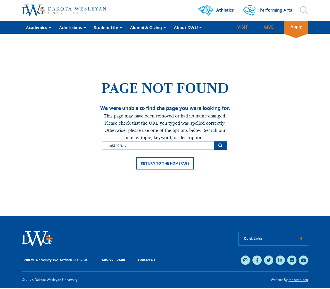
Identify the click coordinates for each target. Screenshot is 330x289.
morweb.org (298, 280)
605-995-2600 (113, 261)
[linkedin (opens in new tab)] (280, 261)
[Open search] (304, 10)
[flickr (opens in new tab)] (291, 261)
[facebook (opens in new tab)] (257, 261)
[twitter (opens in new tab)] (268, 261)
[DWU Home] (37, 239)
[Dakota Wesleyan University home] (64, 10)
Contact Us (146, 261)
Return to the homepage (165, 163)
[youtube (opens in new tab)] (303, 261)
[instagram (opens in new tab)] (245, 261)
